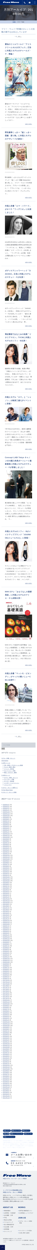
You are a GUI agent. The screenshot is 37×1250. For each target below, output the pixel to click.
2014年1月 (6, 1063)
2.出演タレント (5, 775)
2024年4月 (6, 848)
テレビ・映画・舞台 (9, 767)
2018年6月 (6, 969)
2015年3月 (6, 1038)
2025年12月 (6, 812)
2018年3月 (6, 975)
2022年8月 (6, 884)
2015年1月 (6, 1041)
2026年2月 (6, 808)
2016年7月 (6, 1009)
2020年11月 (6, 922)
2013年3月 (6, 1081)
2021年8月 (6, 906)
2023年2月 (6, 873)
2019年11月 (6, 938)
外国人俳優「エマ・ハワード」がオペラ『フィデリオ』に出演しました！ (18, 209)
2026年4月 (6, 804)
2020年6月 (6, 927)
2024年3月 (6, 850)
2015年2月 (6, 1040)
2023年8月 (6, 862)
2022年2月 (6, 895)
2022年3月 (6, 893)
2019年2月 (6, 955)
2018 (18, 22)
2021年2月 (6, 917)
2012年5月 (6, 1092)
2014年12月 (6, 1043)
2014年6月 (6, 1054)
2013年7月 (6, 1074)
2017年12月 (6, 980)
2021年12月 (6, 898)
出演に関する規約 (24, 1233)
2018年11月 (6, 960)
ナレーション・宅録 (9, 770)
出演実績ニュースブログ (26, 1213)
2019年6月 (6, 947)
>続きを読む (28, 124)
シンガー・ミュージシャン (11, 783)
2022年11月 (6, 879)
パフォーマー (8, 785)
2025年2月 (6, 830)
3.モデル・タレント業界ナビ (9, 787)
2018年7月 (6, 967)
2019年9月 (6, 942)
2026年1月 (6, 810)
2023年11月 (6, 857)
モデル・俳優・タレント (8, 758)
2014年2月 (6, 1061)
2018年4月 (6, 973)
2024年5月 (6, 846)
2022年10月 (6, 880)
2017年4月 (6, 993)
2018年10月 (6, 962)
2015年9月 (6, 1027)
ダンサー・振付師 (9, 781)
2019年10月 (6, 940)
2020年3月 (6, 931)
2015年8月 (6, 1029)
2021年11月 (6, 900)
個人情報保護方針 (9, 1224)
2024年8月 (6, 841)
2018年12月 (6, 958)
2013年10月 (6, 1069)
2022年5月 (6, 889)
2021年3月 (6, 915)
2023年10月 (6, 859)
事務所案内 (7, 1210)
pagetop (2, 1247)
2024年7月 (6, 842)
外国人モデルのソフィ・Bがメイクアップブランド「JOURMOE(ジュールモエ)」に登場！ (18, 534)
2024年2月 (6, 851)
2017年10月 (6, 984)
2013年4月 (6, 1079)
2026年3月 (6, 806)
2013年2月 (6, 1083)
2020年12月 (6, 920)
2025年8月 (6, 819)
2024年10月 (6, 837)
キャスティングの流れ (25, 1230)
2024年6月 (6, 844)
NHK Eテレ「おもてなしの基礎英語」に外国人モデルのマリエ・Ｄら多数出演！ (18, 595)
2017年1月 (6, 998)
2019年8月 (6, 944)
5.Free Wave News (7, 790)
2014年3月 (6, 1060)
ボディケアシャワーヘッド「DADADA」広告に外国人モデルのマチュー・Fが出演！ (18, 274)
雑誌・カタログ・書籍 (10, 772)
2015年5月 (6, 1034)
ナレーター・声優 (9, 779)
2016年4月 (6, 1014)
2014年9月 (6, 1049)
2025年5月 (6, 824)
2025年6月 (6, 822)
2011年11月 (6, 1098)
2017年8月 (6, 985)
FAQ (5, 1217)
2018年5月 (6, 971)
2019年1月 (6, 956)
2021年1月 (6, 918)
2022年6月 (6, 888)
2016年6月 (6, 1011)
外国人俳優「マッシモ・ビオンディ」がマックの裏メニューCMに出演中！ (18, 676)
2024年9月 (6, 839)
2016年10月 (6, 1003)
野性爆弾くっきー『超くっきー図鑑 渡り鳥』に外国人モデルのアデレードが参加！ (18, 135)
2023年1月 (6, 875)
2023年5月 (6, 868)
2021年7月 (6, 908)
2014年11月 (6, 1045)
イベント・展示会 (9, 769)
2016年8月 (6, 1007)
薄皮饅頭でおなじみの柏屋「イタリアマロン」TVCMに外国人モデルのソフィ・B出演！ (18, 337)
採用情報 (6, 1229)
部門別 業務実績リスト (25, 1210)
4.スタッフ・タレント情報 (8, 792)
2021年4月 (6, 913)
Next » (19, 37)
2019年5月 (6, 949)
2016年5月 (6, 1013)
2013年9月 (6, 1070)
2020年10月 (6, 924)
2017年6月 (6, 989)
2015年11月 (6, 1023)
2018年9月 (6, 964)
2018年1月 (6, 978)
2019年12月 (6, 937)
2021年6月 (6, 909)
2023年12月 (6, 855)
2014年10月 (6, 1047)
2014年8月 (6, 1051)
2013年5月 (6, 1078)
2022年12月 (6, 877)
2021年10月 (6, 902)
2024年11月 (6, 835)
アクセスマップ (8, 1222)
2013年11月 (6, 1067)
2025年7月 (6, 821)
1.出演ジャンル (5, 763)
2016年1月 (6, 1020)
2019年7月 (6, 946)
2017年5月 (6, 991)
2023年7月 (6, 864)
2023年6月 (6, 866)
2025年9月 (6, 817)
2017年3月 (6, 994)
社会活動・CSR (8, 1227)
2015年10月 (6, 1025)
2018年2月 (6, 976)
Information (4, 760)
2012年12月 (6, 1085)
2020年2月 (6, 933)
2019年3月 (6, 953)
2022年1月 (6, 897)
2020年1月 (6, 935)
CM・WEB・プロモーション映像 (13, 765)
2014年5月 (6, 1056)
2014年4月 (6, 1058)
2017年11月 (6, 982)
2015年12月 (6, 1022)
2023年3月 (6, 871)
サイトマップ (8, 1231)
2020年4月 (6, 929)
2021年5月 (6, 911)
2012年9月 (6, 1089)
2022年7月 (6, 886)
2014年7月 (6, 1052)
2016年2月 (6, 1018)
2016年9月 (6, 1005)
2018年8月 (6, 965)
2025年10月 (6, 815)
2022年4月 (6, 891)
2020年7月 (6, 926)
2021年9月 (6, 904)
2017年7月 (6, 987)
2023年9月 (6, 860)
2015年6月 (6, 1032)
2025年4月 (6, 826)
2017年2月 (6, 996)
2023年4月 (6, 870)
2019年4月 (6, 951)
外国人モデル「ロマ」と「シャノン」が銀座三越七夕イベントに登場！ (18, 400)
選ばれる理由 (8, 1220)
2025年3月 (6, 828)
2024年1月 (6, 853)
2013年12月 (6, 1065)
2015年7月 (6, 1031)
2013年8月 (6, 1072)
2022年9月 (6, 882)
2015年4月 (6, 1036)
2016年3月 (6, 1016)
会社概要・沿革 (8, 1215)
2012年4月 (6, 1094)
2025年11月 (6, 813)
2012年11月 (6, 1087)
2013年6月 (6, 1076)
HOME (14, 22)
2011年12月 (6, 1096)
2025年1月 (6, 832)
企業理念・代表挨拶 (9, 1213)
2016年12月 (6, 1000)
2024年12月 (6, 833)
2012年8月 (6, 1090)
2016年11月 (6, 1002)
